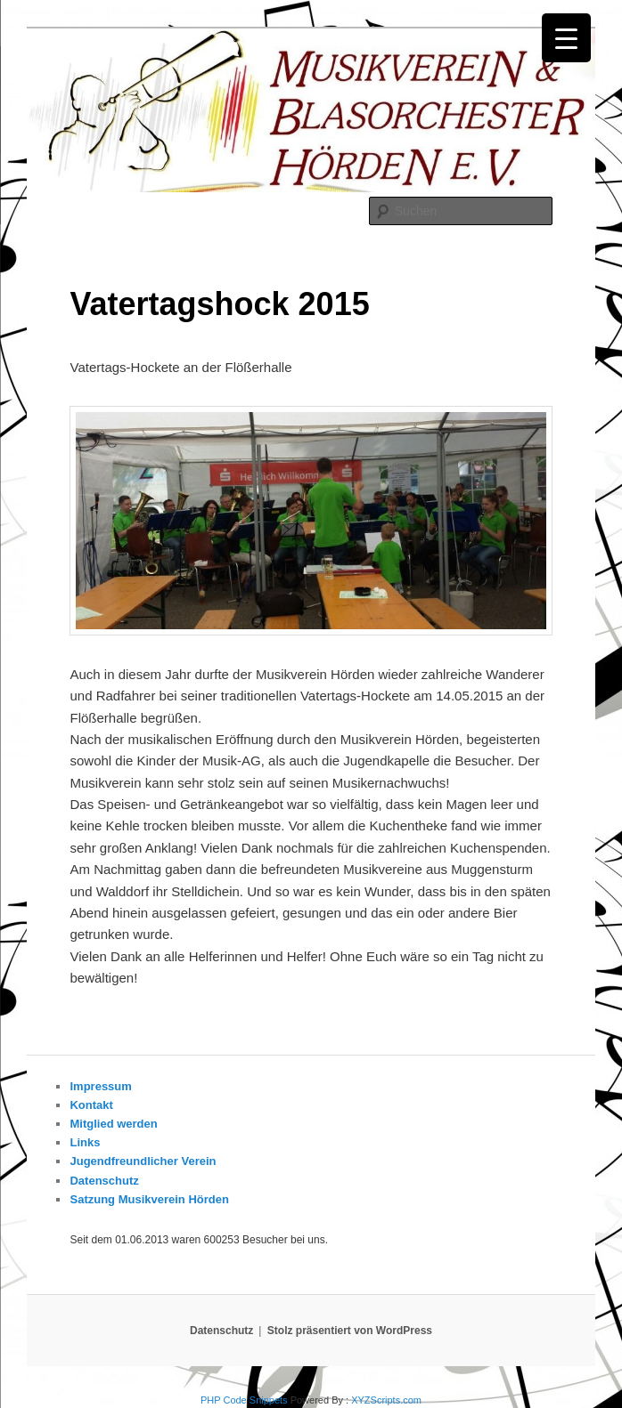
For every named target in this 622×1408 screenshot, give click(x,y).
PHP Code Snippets (244, 1400)
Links (85, 1142)
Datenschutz (104, 1180)
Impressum (100, 1086)
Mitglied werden (113, 1123)
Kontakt (91, 1105)
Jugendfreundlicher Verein (143, 1161)
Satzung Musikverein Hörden (149, 1199)
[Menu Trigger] (566, 37)
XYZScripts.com (386, 1400)
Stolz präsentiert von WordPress (349, 1330)
